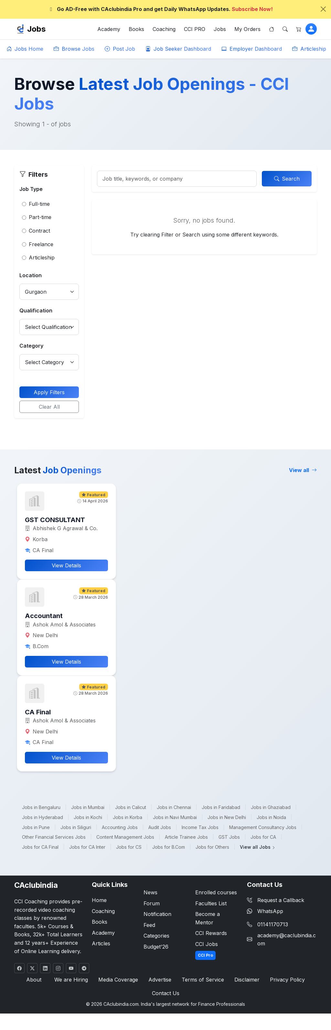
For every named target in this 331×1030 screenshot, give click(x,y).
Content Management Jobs (125, 837)
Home (99, 900)
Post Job (120, 49)
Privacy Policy (287, 979)
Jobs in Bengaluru (41, 807)
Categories (156, 935)
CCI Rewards (211, 933)
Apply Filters (49, 392)
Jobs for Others (212, 847)
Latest (57, 470)
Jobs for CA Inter (87, 847)
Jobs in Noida (271, 817)
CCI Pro (205, 955)
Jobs (36, 29)
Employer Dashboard (251, 49)
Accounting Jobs (120, 827)
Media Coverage (118, 979)
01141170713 (272, 924)
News (150, 892)
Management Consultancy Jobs (262, 827)
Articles (101, 943)
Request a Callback (275, 900)
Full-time (39, 204)
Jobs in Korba (127, 817)
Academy (108, 29)
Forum (152, 903)
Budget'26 (156, 946)
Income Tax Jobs (200, 827)
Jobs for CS (129, 847)
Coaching (164, 29)
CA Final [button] (38, 712)
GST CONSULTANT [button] (55, 520)
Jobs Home (24, 49)
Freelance (41, 244)
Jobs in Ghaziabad (271, 807)
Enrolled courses (216, 892)
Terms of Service (203, 979)
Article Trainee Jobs (186, 837)
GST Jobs (229, 837)
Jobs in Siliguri (75, 827)
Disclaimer (247, 979)
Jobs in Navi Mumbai (175, 817)
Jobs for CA (263, 837)
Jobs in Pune (36, 827)
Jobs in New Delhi (227, 817)
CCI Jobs (206, 944)
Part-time (40, 217)
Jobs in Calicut (130, 807)
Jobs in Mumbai (87, 807)
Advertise (159, 979)
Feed (149, 925)
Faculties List (211, 903)
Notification (157, 914)
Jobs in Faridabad (221, 807)
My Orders (247, 29)
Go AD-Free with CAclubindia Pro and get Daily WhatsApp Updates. (160, 9)
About (33, 979)
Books (136, 29)
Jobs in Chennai (174, 807)
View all (303, 470)
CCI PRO (194, 29)
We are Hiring (71, 979)
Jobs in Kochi (88, 817)
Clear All (49, 407)
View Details (66, 565)
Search (287, 178)
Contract (39, 230)
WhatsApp (265, 911)
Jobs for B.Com (168, 847)
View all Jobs (257, 847)
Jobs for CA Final (40, 847)
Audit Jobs (159, 827)
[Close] (323, 9)
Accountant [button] (44, 616)
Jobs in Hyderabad (42, 817)
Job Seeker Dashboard (178, 49)
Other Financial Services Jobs (54, 837)
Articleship (309, 49)
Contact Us (165, 993)
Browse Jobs (74, 49)
